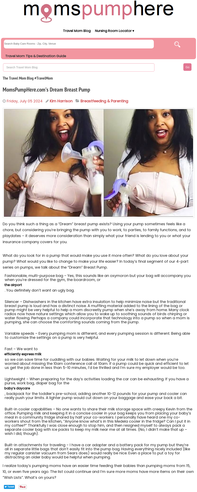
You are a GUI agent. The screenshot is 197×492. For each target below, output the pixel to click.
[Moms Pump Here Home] (98, 11)
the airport (13, 285)
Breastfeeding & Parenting (104, 101)
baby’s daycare (17, 388)
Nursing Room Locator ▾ (114, 30)
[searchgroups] (79, 44)
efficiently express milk (22, 354)
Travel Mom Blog (76, 30)
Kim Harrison (61, 101)
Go (187, 67)
